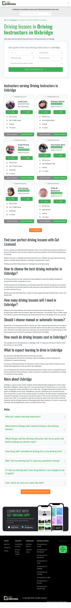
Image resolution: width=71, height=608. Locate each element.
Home (6, 541)
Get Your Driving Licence (17, 552)
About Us (7, 544)
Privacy (6, 551)
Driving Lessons (43, 541)
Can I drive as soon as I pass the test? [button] (24, 483)
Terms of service (52, 602)
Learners (18, 541)
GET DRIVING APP (63, 549)
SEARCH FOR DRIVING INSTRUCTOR (35, 492)
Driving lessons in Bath (43, 577)
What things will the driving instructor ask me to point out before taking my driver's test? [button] (34, 440)
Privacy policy (62, 602)
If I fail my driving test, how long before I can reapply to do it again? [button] (35, 472)
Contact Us (7, 547)
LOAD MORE (35, 230)
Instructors (30, 541)
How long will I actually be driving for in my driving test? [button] (33, 451)
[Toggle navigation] (68, 3)
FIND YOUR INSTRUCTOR (36, 69)
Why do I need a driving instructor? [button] (23, 416)
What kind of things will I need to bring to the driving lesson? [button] (32, 428)
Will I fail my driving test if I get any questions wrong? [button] (32, 460)
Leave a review (12, 134)
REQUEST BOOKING (27, 134)
